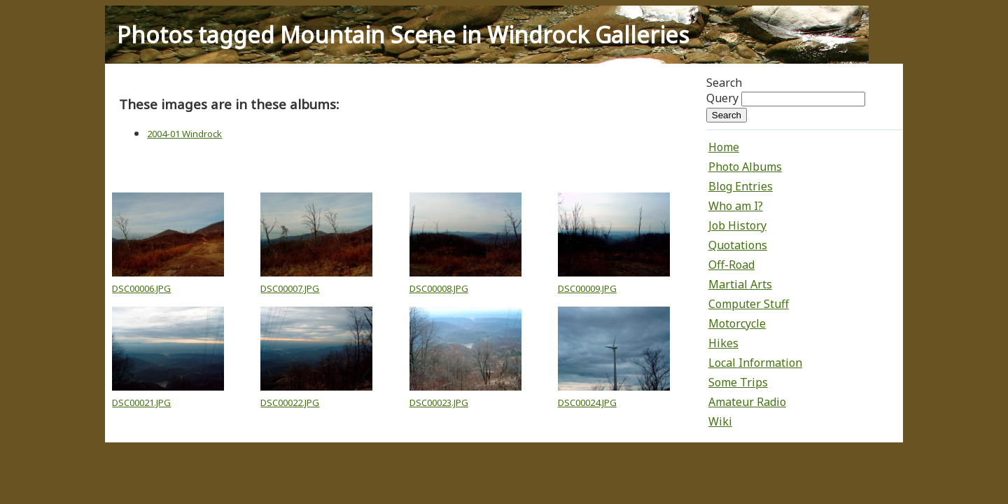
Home (723, 147)
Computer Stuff (748, 304)
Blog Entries (740, 186)
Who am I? (735, 206)
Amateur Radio (747, 402)
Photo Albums (745, 166)
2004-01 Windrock (184, 133)
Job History (737, 225)
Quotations (737, 245)
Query (722, 98)
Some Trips (738, 382)
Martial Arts (740, 284)
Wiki (720, 421)
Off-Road (731, 264)
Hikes (723, 343)
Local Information (755, 362)
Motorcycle (737, 323)
